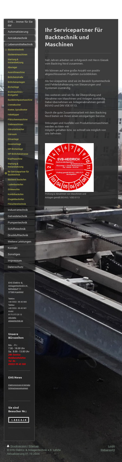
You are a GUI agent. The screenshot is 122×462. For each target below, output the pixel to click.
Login (111, 446)
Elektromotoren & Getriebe (19, 385)
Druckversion (17, 446)
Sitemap (34, 446)
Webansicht (108, 450)
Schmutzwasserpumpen (18, 388)
